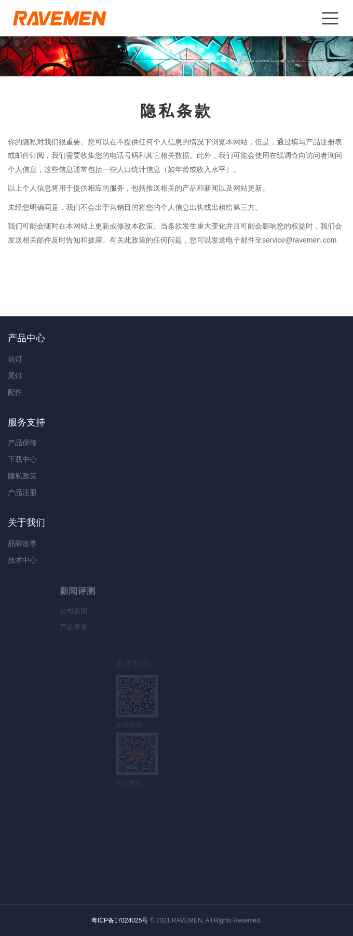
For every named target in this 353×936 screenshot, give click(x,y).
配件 (15, 392)
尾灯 (15, 375)
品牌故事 (54, 543)
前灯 (15, 359)
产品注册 (22, 492)
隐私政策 (22, 476)
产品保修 (22, 442)
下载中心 (22, 459)
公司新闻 (105, 610)
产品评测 (105, 626)
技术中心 (54, 559)
